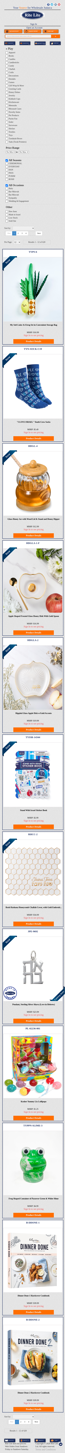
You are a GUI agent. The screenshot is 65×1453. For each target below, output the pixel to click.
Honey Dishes (14, 92)
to (17, 152)
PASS (11, 173)
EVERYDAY (14, 167)
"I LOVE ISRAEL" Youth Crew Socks (33, 422)
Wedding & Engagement (19, 201)
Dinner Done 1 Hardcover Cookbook (34, 1296)
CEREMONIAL (15, 163)
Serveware (13, 125)
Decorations (14, 76)
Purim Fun (13, 119)
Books (11, 56)
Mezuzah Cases (15, 109)
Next (39, 233)
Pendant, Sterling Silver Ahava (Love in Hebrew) (33, 1004)
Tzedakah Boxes (15, 138)
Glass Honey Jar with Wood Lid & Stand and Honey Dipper (34, 519)
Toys (11, 135)
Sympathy (13, 198)
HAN (11, 170)
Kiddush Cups (14, 99)
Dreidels (12, 79)
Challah (12, 69)
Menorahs (13, 105)
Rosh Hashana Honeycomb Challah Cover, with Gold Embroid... (34, 907)
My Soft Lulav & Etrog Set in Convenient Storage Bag (33, 325)
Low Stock (13, 218)
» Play (9, 48)
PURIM (12, 176)
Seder (11, 122)
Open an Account (34, 27)
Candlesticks (14, 62)
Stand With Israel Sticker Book (33, 810)
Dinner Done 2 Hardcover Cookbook (34, 1393)
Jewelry (12, 95)
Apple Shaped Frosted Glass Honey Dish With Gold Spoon (33, 616)
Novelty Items (14, 112)
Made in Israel (14, 215)
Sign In (33, 24)
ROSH (11, 179)
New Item (13, 211)
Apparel (12, 52)
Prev (9, 233)
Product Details (33, 341)
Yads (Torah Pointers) (17, 142)
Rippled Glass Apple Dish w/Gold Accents (34, 713)
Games (11, 82)
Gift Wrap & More (16, 86)
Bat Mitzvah (14, 195)
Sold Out (12, 221)
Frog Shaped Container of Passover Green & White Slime (33, 1199)
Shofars (12, 129)
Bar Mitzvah (14, 192)
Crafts (11, 72)
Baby (11, 188)
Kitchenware (14, 102)
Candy (11, 66)
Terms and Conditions (45, 1449)
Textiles (12, 132)
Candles (12, 59)
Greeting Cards (15, 89)
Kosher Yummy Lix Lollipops (33, 1102)
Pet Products (14, 115)
